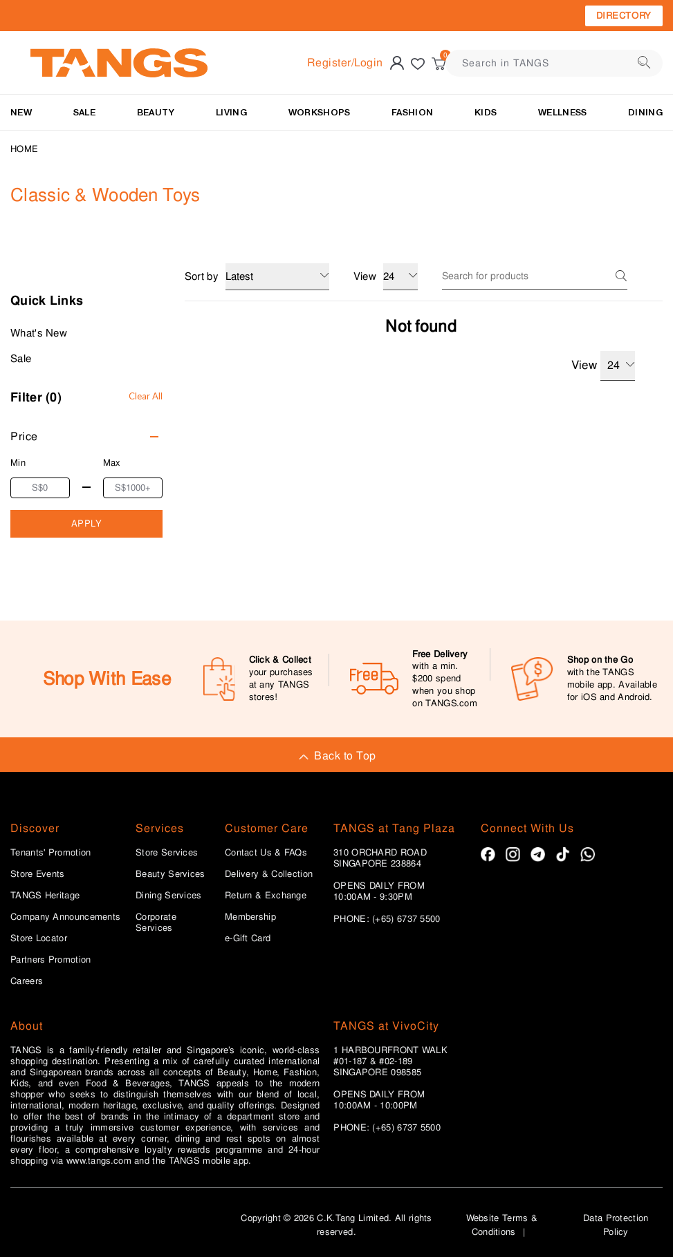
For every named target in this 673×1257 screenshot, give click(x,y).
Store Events (37, 874)
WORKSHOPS (319, 112)
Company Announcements (65, 917)
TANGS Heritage (45, 895)
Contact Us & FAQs (266, 852)
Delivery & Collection (269, 874)
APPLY (86, 523)
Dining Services (169, 895)
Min (18, 463)
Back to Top (336, 755)
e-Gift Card (247, 938)
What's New (38, 333)
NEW (21, 112)
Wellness (562, 112)
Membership (250, 917)
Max (112, 463)
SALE (84, 112)
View (603, 366)
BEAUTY (156, 112)
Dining (645, 112)
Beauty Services (170, 874)
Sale (20, 359)
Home (24, 149)
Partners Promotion (50, 959)
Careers (26, 981)
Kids (485, 112)
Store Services (167, 852)
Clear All (146, 395)
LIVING (231, 112)
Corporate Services (156, 922)
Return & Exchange (265, 895)
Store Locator (38, 938)
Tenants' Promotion (50, 852)
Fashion (412, 112)
